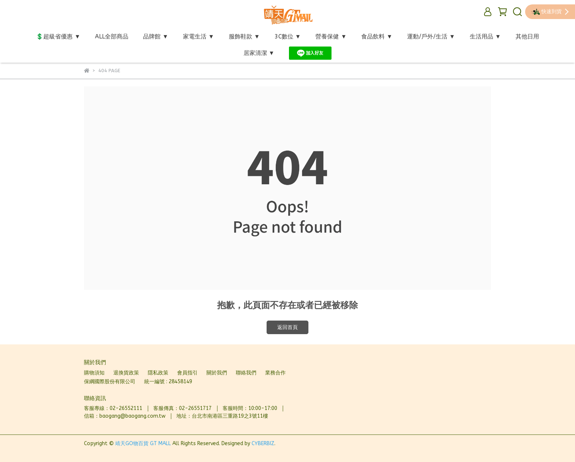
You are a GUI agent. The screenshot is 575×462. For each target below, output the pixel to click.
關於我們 (216, 373)
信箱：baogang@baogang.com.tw (124, 416)
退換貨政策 (126, 373)
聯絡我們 (246, 373)
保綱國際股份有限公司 (109, 381)
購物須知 (94, 373)
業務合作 (275, 373)
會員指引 (187, 373)
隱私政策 (158, 373)
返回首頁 (287, 327)
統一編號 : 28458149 (168, 381)
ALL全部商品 (111, 36)
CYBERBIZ (263, 443)
